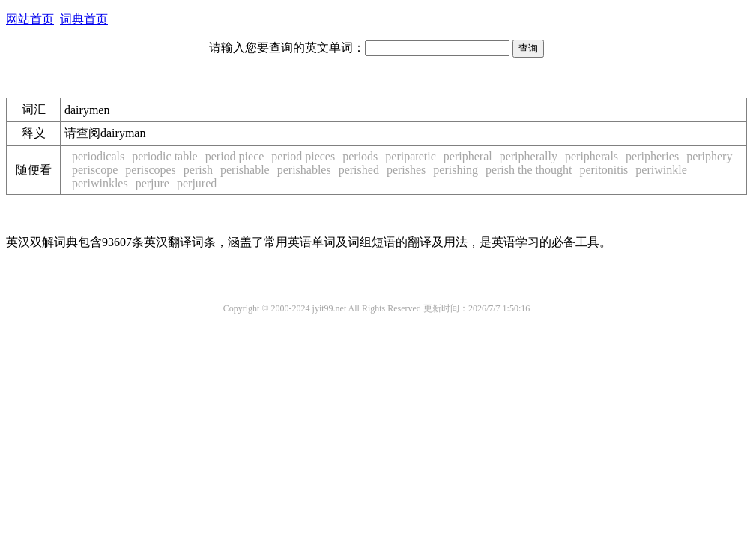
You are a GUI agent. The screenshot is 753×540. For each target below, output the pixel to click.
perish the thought (529, 170)
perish (198, 170)
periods (360, 156)
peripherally (528, 156)
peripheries (652, 156)
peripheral (468, 156)
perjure (152, 183)
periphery (709, 156)
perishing (455, 170)
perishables (304, 170)
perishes (406, 170)
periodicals (98, 156)
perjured (197, 183)
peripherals (591, 156)
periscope (95, 170)
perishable (245, 170)
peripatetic (410, 156)
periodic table (165, 156)
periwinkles (100, 183)
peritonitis (603, 170)
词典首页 (84, 19)
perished (359, 170)
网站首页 (30, 19)
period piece (234, 156)
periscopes (150, 170)
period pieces (303, 156)
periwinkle (660, 170)
